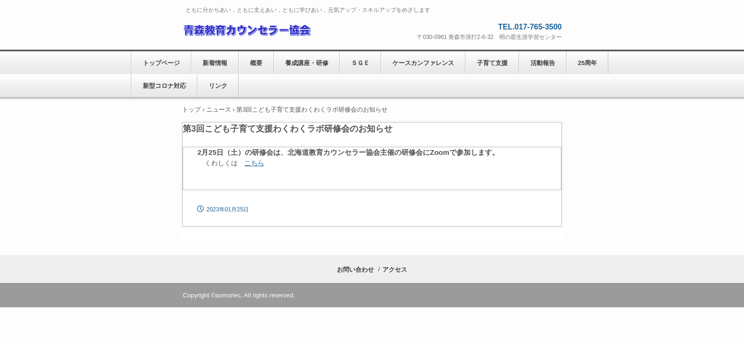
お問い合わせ (355, 269)
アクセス (394, 269)
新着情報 (215, 62)
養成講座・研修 (306, 62)
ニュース (218, 109)
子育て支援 (492, 62)
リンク (218, 85)
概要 (256, 62)
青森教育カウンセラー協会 (246, 29)
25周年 (587, 62)
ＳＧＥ (360, 62)
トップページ (161, 62)
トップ (191, 109)
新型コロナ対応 (164, 85)
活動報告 (542, 62)
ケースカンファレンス (423, 62)
